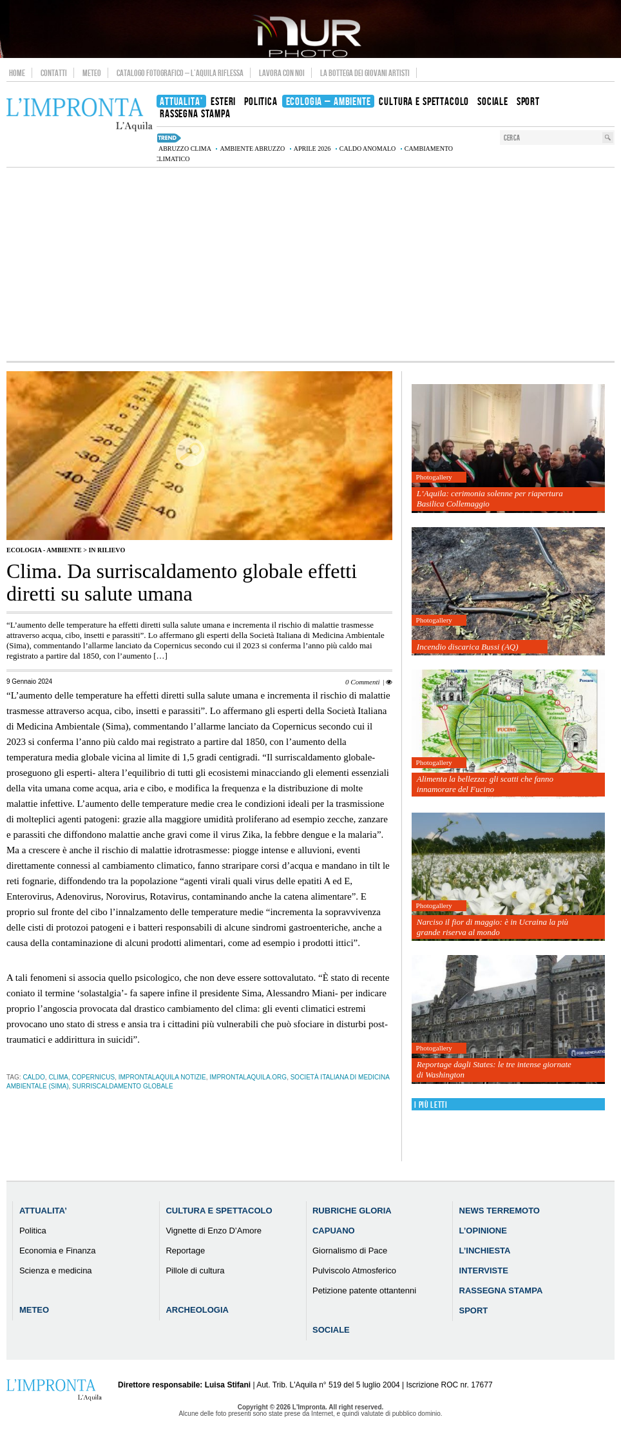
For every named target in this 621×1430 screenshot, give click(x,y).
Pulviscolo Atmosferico (354, 1270)
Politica (32, 1230)
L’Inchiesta (485, 1250)
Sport (473, 1310)
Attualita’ (43, 1210)
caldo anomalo (367, 148)
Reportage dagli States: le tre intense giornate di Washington (494, 1069)
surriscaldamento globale (122, 1086)
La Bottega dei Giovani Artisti (365, 73)
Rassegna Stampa (501, 1290)
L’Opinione (483, 1230)
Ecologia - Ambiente (44, 550)
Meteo (91, 73)
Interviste (483, 1270)
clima (58, 1077)
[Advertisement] (310, 264)
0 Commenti (362, 682)
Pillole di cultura (195, 1270)
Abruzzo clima (184, 148)
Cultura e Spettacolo (219, 1210)
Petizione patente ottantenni (364, 1290)
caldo (33, 1077)
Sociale (331, 1330)
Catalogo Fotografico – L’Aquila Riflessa (180, 73)
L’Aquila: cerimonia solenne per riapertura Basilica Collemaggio (490, 498)
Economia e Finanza (57, 1250)
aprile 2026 (312, 148)
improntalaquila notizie (162, 1077)
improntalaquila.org (248, 1077)
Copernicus (93, 1077)
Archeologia (197, 1310)
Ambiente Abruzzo (252, 148)
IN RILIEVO (106, 550)
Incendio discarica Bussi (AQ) (468, 647)
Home (17, 73)
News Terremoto (499, 1210)
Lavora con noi (282, 73)
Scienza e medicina (55, 1270)
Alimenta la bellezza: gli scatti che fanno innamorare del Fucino (485, 784)
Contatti (54, 73)
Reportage (185, 1250)
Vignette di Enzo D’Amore (214, 1230)
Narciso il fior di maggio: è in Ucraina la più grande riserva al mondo (492, 927)
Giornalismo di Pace (349, 1250)
